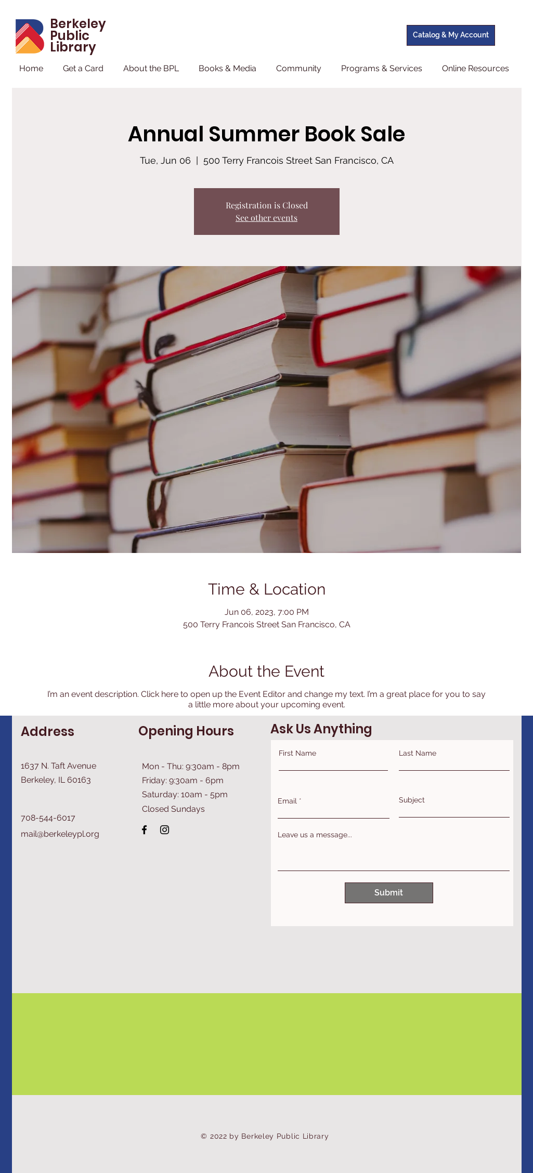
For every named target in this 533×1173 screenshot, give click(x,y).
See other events (266, 217)
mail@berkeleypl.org (60, 834)
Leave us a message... (315, 834)
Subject (412, 799)
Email (287, 801)
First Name (297, 753)
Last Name (417, 753)
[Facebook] (144, 830)
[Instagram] (165, 830)
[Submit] (389, 892)
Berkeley (78, 23)
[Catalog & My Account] (451, 35)
